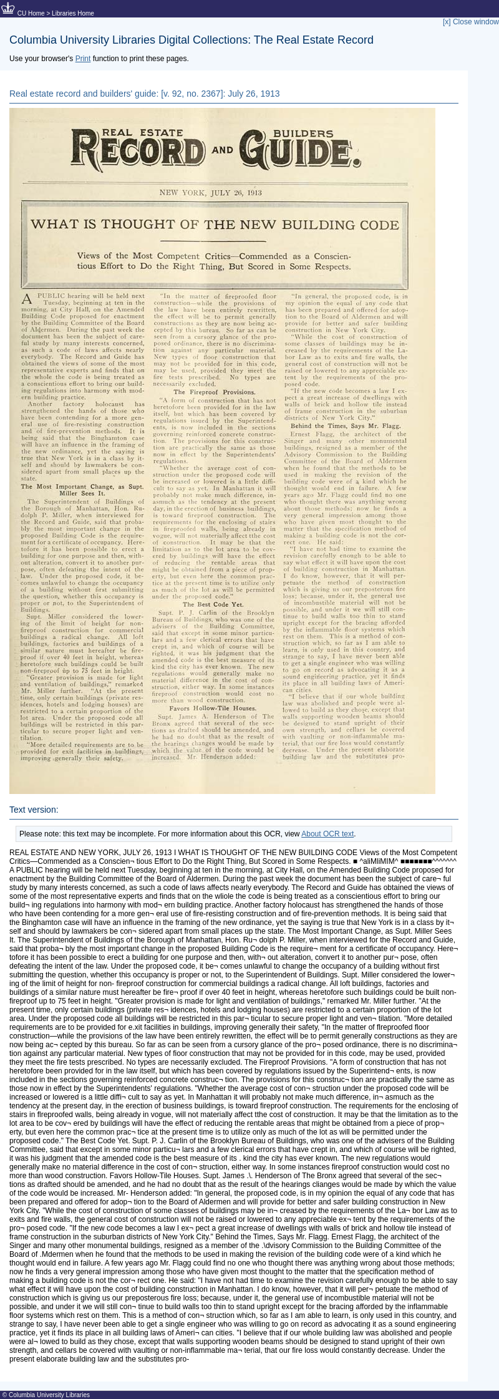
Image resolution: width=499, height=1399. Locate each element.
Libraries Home (73, 13)
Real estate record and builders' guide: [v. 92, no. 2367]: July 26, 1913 (144, 94)
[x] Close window (471, 21)
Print (83, 58)
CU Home (31, 13)
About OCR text (327, 834)
